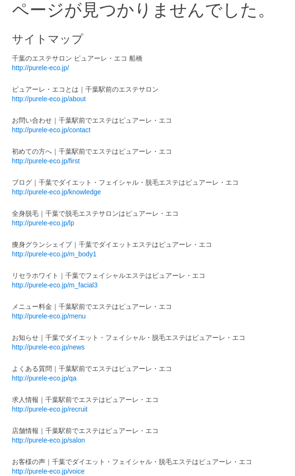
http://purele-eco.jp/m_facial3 (55, 285)
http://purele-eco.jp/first (46, 161)
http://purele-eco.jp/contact (51, 130)
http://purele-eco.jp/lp (43, 223)
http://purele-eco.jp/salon (48, 440)
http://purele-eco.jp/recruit (50, 409)
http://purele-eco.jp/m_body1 (54, 254)
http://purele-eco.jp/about (49, 99)
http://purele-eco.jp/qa (44, 378)
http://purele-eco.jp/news (48, 347)
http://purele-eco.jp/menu (49, 316)
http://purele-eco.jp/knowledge (56, 192)
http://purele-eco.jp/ (40, 68)
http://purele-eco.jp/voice (48, 471)
